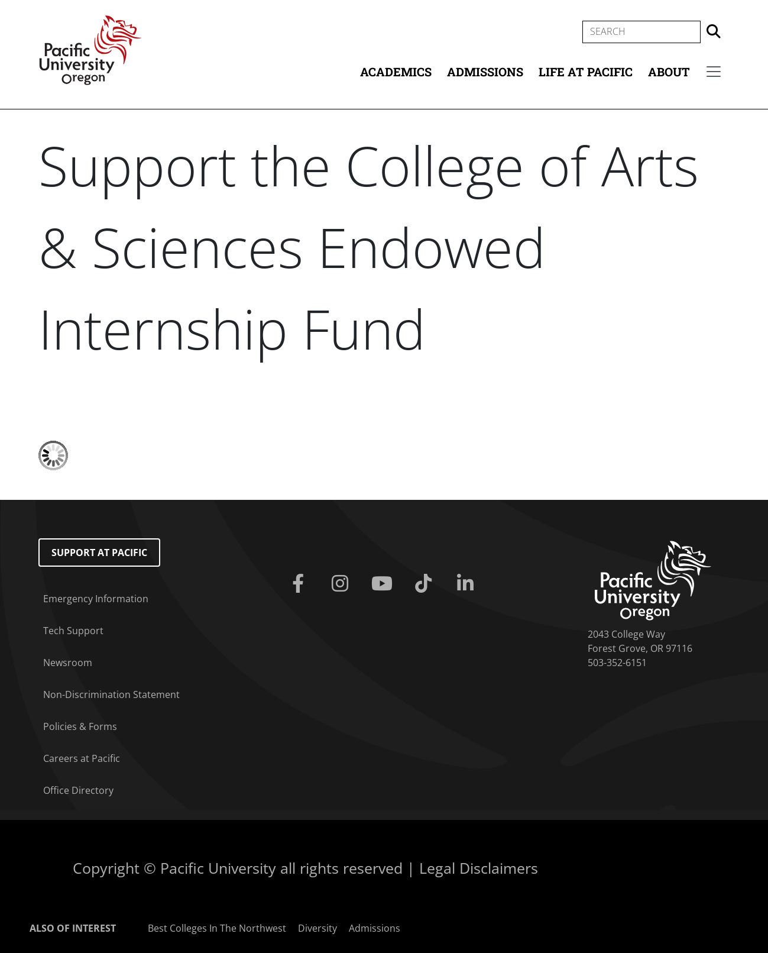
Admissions (485, 71)
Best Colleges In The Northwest (217, 928)
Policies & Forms (80, 726)
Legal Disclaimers (478, 868)
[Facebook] (300, 584)
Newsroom (67, 662)
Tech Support (73, 630)
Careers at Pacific (81, 758)
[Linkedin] (468, 584)
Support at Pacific (99, 552)
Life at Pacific (586, 71)
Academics (396, 71)
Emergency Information (95, 598)
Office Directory (78, 790)
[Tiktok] (426, 584)
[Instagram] (342, 584)
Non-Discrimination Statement (111, 694)
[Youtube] (384, 584)
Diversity (317, 928)
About (669, 71)
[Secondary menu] (714, 71)
